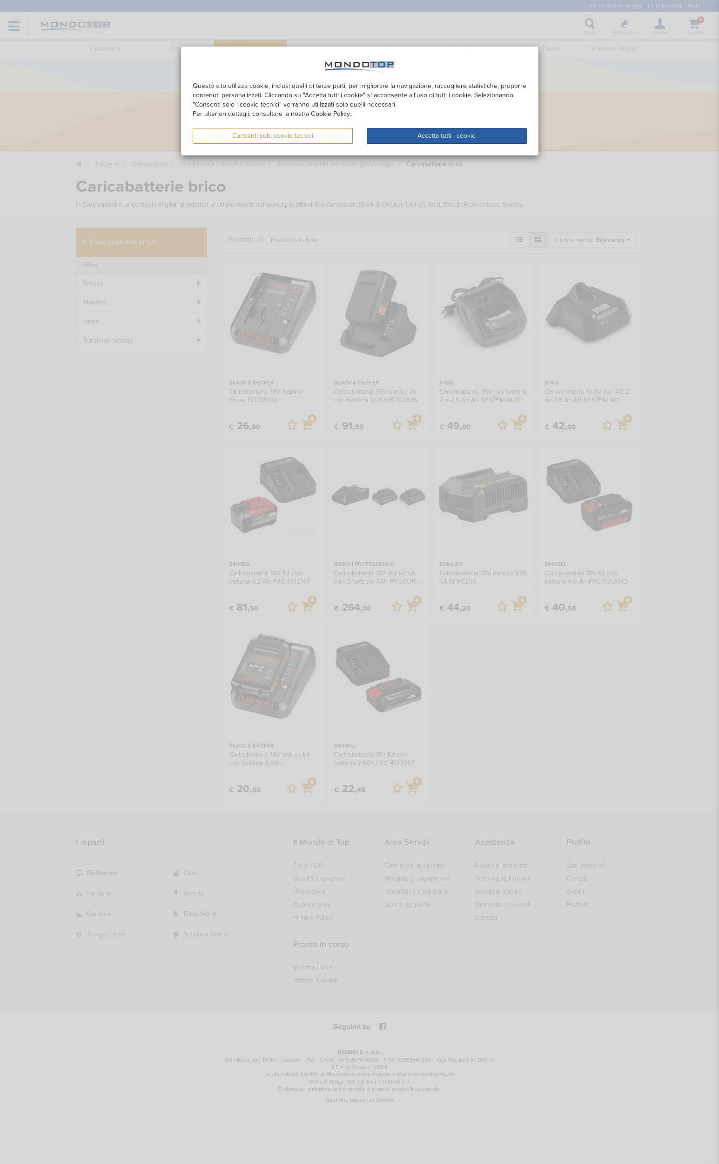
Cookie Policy (330, 114)
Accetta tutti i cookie (446, 136)
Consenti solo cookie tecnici (272, 136)
